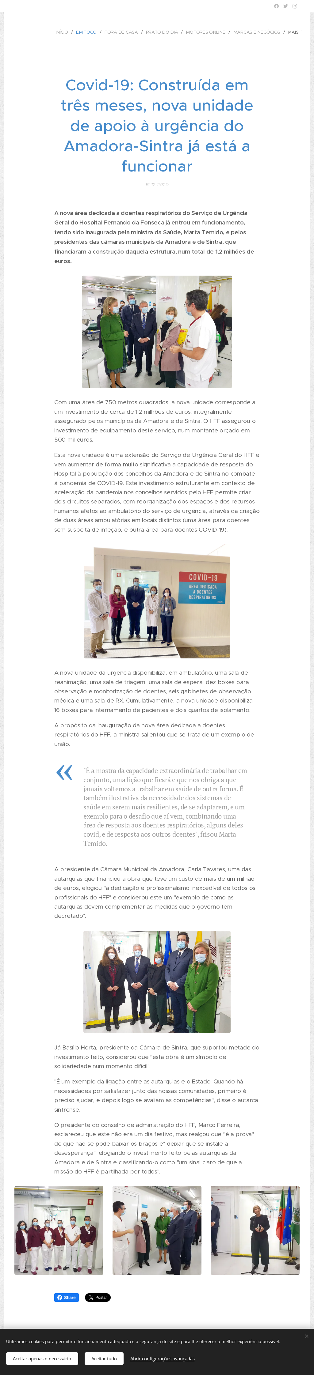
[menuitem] (65, 32)
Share (66, 1297)
